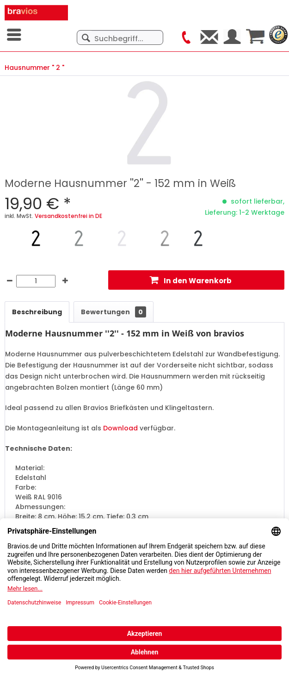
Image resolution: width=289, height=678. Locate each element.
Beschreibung (37, 312)
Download (120, 428)
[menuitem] (14, 34)
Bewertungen (113, 311)
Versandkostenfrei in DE (68, 216)
